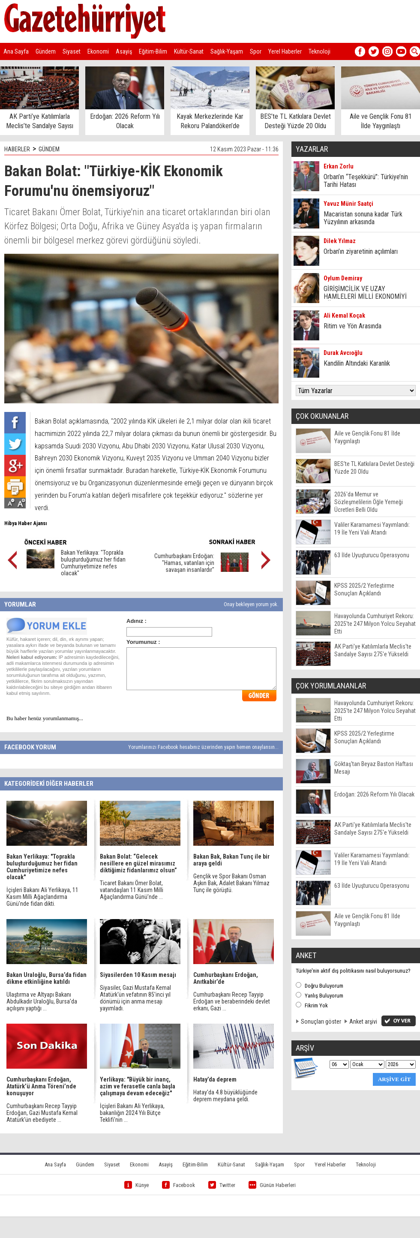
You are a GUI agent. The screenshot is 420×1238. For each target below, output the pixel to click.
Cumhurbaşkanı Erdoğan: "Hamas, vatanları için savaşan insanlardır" (184, 563)
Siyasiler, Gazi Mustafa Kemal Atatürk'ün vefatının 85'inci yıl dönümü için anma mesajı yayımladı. (135, 998)
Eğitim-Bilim (153, 51)
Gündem (46, 51)
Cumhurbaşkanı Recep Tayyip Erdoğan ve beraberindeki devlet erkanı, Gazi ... (231, 1001)
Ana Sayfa (16, 51)
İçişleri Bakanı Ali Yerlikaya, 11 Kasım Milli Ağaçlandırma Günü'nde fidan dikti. (42, 896)
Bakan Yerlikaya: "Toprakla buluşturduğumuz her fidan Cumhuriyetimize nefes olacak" (93, 563)
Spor (255, 51)
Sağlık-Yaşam (226, 51)
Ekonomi (98, 51)
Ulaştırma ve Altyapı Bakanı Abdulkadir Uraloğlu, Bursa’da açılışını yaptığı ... (41, 1001)
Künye (136, 1185)
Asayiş (124, 51)
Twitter (221, 1185)
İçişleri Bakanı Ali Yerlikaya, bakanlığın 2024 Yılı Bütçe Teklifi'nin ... (132, 1113)
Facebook (178, 1185)
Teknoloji (319, 51)
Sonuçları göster (321, 1021)
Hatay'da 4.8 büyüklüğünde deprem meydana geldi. (225, 1096)
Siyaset (72, 51)
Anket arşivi (363, 1021)
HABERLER (17, 149)
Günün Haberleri (272, 1185)
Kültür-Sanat (189, 51)
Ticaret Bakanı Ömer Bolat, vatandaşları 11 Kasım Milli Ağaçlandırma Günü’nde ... (131, 890)
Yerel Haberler (285, 51)
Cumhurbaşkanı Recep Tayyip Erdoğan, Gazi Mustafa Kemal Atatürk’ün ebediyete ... (42, 1113)
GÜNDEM (49, 149)
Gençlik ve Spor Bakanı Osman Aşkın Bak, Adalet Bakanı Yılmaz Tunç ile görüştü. (231, 883)
